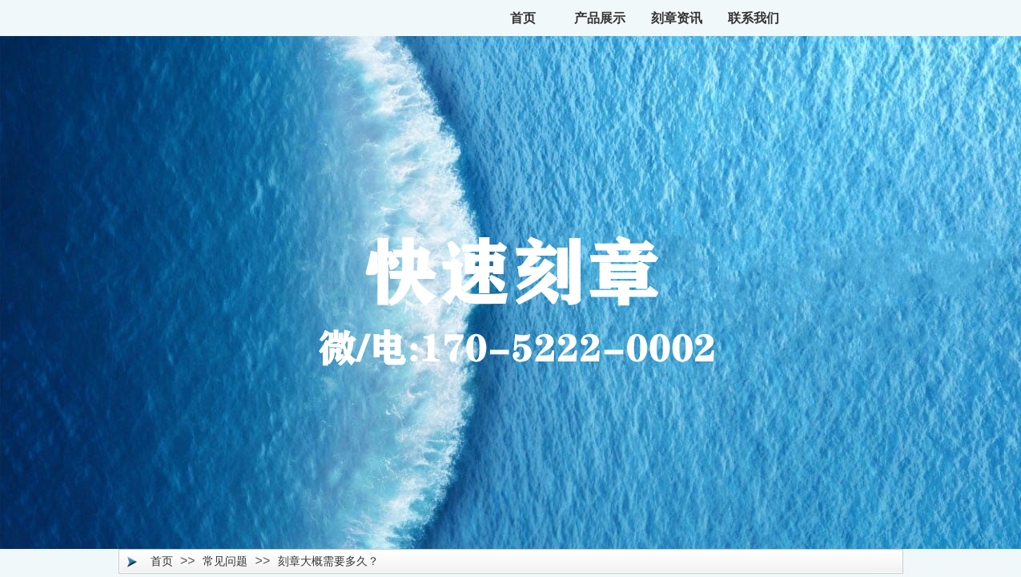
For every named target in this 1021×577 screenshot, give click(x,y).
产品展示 (599, 18)
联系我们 (753, 18)
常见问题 (225, 561)
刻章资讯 (676, 18)
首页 (523, 18)
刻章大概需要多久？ (328, 561)
